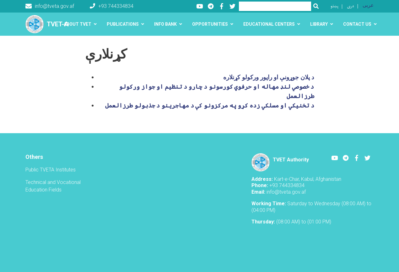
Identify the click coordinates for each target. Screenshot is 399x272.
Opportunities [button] (210, 24)
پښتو (334, 6)
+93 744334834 (111, 6)
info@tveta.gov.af (49, 6)
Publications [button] (123, 24)
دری (350, 6)
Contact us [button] (357, 24)
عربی (368, 5)
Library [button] (319, 24)
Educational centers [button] (269, 24)
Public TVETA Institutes (50, 170)
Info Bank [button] (165, 24)
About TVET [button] (77, 24)
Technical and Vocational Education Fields (53, 186)
